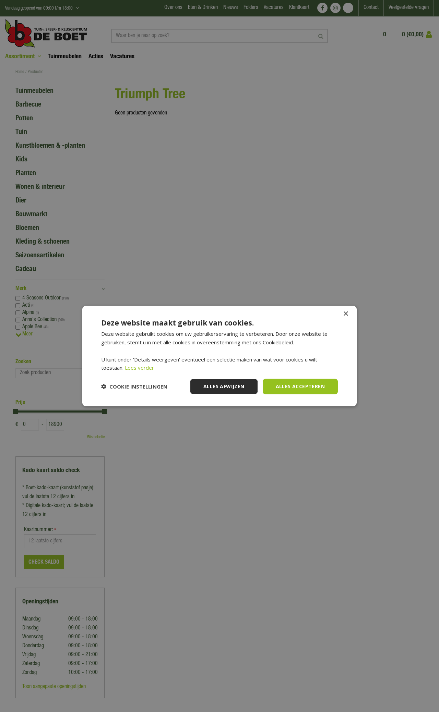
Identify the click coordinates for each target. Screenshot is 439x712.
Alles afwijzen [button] (224, 386)
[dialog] (219, 356)
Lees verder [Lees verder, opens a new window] (139, 367)
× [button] (345, 314)
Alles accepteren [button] (300, 386)
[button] (134, 386)
